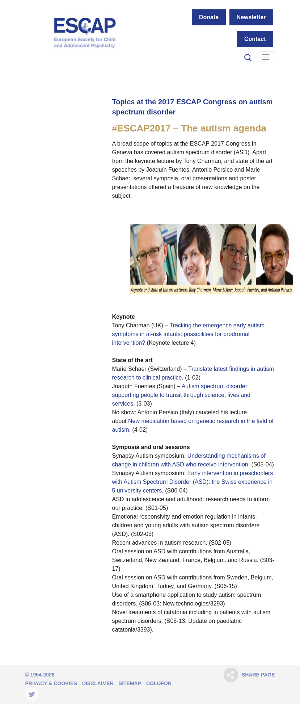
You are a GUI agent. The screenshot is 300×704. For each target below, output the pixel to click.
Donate (209, 17)
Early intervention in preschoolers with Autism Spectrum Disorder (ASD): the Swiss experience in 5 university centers (192, 482)
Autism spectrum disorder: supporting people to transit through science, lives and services (181, 395)
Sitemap (130, 683)
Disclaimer (98, 683)
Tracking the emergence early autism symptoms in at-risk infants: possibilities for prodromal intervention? (188, 334)
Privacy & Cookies (51, 683)
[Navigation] (266, 57)
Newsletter (251, 17)
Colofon (159, 683)
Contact (255, 39)
